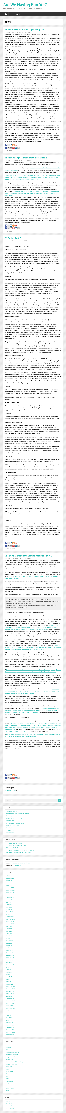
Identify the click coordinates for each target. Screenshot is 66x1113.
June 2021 (9, 904)
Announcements (10, 1045)
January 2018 (10, 955)
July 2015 (9, 1013)
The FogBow (9, 828)
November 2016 (10, 989)
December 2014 (10, 1030)
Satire (8, 1078)
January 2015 (10, 1027)
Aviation (8, 1047)
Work (7, 1090)
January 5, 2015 (17, 32)
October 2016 (10, 991)
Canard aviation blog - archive (14, 818)
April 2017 (9, 977)
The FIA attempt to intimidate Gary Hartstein (26, 157)
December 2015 (10, 1001)
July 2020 (9, 926)
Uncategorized (10, 1088)
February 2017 (10, 981)
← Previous (8, 790)
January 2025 (10, 878)
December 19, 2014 (18, 160)
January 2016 (10, 998)
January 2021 (10, 916)
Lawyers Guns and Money (13, 825)
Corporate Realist (11, 1057)
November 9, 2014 (17, 241)
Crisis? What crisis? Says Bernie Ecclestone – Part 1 (28, 555)
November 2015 (10, 1003)
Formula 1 (9, 231)
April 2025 (9, 875)
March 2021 (9, 912)
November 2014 (10, 1032)
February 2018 (10, 952)
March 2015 (9, 1022)
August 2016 (9, 996)
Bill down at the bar (11, 1049)
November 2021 (10, 892)
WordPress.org (10, 1108)
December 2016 (10, 986)
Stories (8, 1086)
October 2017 (10, 962)
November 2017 (10, 960)
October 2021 (10, 895)
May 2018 (9, 945)
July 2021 (9, 902)
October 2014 (10, 1034)
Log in (8, 1101)
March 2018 (9, 950)
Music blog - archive (11, 816)
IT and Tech (9, 1071)
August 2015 (9, 1010)
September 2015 (10, 1008)
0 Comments (27, 32)
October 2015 (10, 1005)
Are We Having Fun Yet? (25, 4)
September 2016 (10, 993)
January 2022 (10, 887)
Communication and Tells (13, 1052)
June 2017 (9, 972)
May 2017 (9, 974)
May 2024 (9, 880)
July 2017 (9, 969)
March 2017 (9, 979)
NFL (8, 150)
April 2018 (9, 948)
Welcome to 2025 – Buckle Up (14, 848)
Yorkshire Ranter (10, 830)
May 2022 (9, 885)
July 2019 (9, 933)
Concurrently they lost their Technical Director (17, 731)
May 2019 (9, 936)
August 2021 (9, 900)
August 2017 (9, 967)
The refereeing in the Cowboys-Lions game (24, 29)
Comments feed (10, 1106)
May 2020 (9, 931)
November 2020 (10, 921)
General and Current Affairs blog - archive (17, 813)
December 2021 (10, 890)
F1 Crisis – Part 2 (13, 238)
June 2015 (9, 1015)
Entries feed (9, 1103)
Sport (10, 150)
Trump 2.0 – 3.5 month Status (14, 843)
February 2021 (10, 914)
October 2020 (10, 924)
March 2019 (9, 940)
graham (8, 32)
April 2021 (9, 909)
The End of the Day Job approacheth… (16, 845)
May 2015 (9, 1018)
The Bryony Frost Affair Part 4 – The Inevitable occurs (20, 850)
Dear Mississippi (16, 865)
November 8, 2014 (17, 558)
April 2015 (9, 1020)
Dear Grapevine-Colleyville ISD (21, 863)
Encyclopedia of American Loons (15, 823)
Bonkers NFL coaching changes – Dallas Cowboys (19, 852)
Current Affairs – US (11, 1064)
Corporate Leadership (12, 1054)
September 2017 (10, 965)
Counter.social (10, 820)
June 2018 (9, 943)
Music (8, 1074)
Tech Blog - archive (11, 811)
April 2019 (9, 938)
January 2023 (10, 883)
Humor (8, 1069)
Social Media (9, 1081)
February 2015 (10, 1025)
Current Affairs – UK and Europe (15, 1062)
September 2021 (10, 897)
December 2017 (10, 957)
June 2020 (9, 928)
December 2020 (10, 919)
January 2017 (10, 984)
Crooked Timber (10, 832)
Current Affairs (10, 1059)
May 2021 (9, 907)
